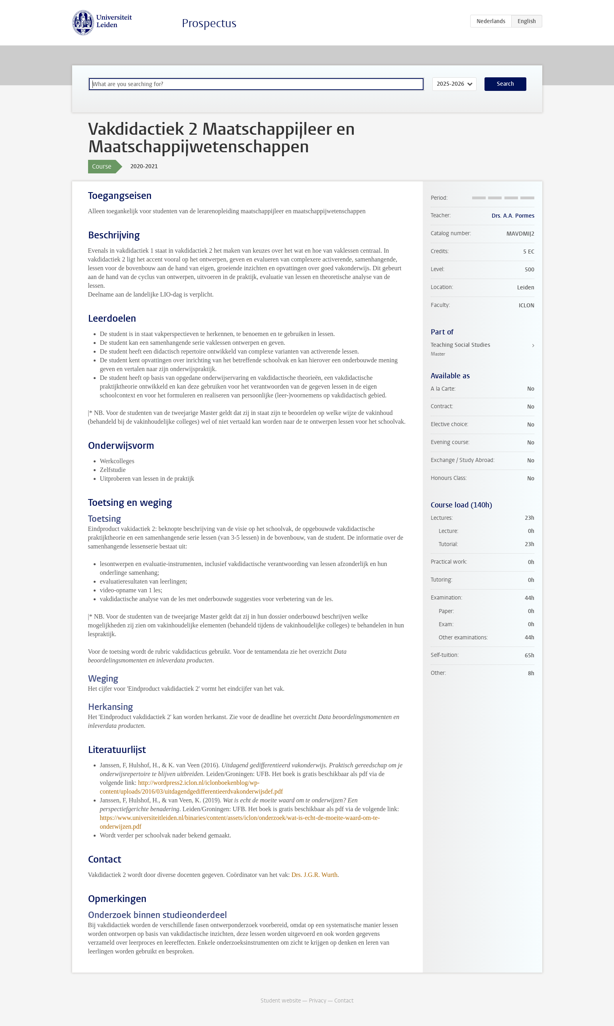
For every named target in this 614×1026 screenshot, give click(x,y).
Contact (343, 1000)
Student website (281, 1000)
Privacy (317, 1000)
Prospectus (209, 23)
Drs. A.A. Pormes (513, 216)
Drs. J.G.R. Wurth (314, 874)
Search (505, 84)
